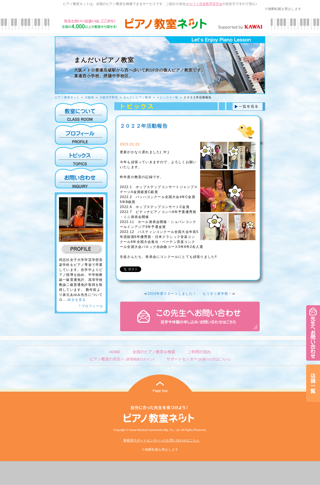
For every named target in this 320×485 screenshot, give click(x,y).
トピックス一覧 (167, 97)
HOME (114, 352)
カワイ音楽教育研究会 (205, 4)
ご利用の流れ (199, 352)
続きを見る (77, 300)
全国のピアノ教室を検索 (154, 352)
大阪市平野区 (109, 97)
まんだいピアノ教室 (137, 97)
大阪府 (89, 97)
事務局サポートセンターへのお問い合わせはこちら (161, 440)
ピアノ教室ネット (67, 97)
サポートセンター (198, 359)
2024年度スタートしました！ (172, 294)
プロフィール (91, 306)
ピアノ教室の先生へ (122, 359)
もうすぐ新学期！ (217, 294)
